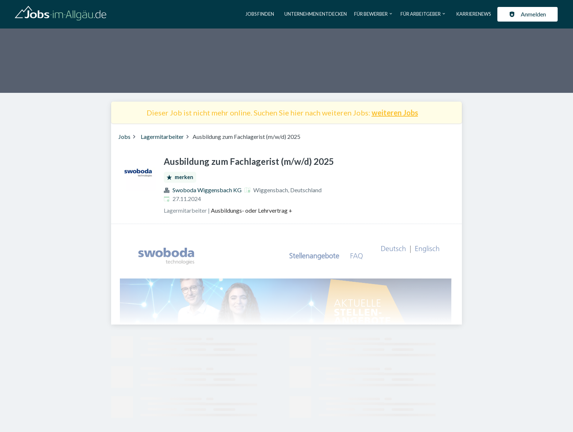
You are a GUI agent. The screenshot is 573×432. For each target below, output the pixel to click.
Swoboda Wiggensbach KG (207, 189)
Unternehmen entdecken (315, 14)
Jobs (124, 136)
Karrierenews (473, 14)
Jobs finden (260, 14)
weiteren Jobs (395, 112)
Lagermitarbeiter (162, 136)
